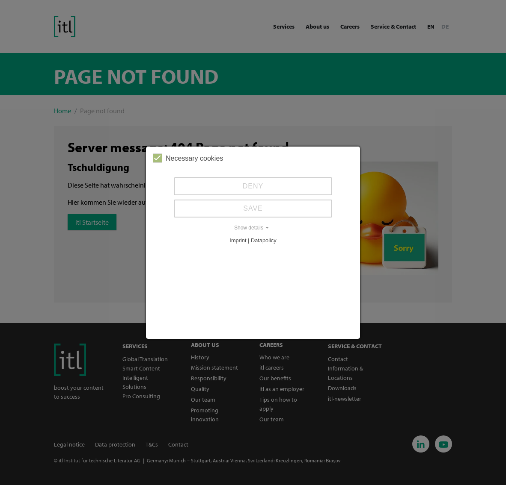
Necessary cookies (188, 158)
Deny (253, 186)
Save (253, 208)
